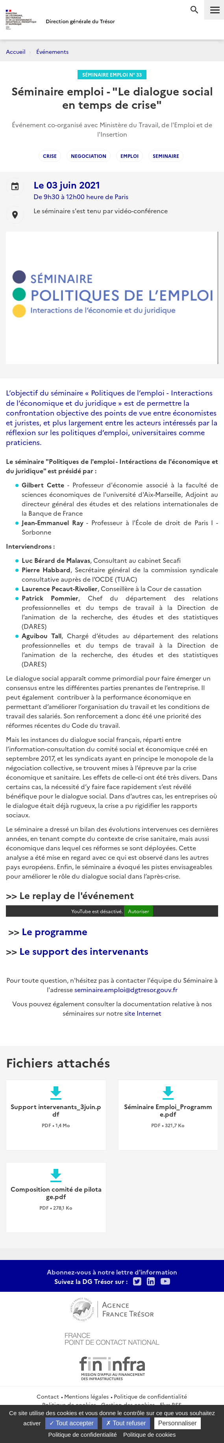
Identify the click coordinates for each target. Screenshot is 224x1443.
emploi (129, 155)
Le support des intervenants (83, 950)
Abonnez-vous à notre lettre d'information (112, 1272)
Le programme (54, 931)
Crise (50, 155)
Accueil (16, 51)
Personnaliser (177, 1423)
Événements (52, 51)
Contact (48, 1396)
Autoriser (138, 911)
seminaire (166, 155)
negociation (88, 155)
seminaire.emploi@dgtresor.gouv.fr (126, 989)
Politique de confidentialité (150, 1396)
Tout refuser (126, 1423)
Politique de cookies (149, 1434)
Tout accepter (71, 1423)
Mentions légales (86, 1396)
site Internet (142, 1013)
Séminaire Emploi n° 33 (112, 74)
